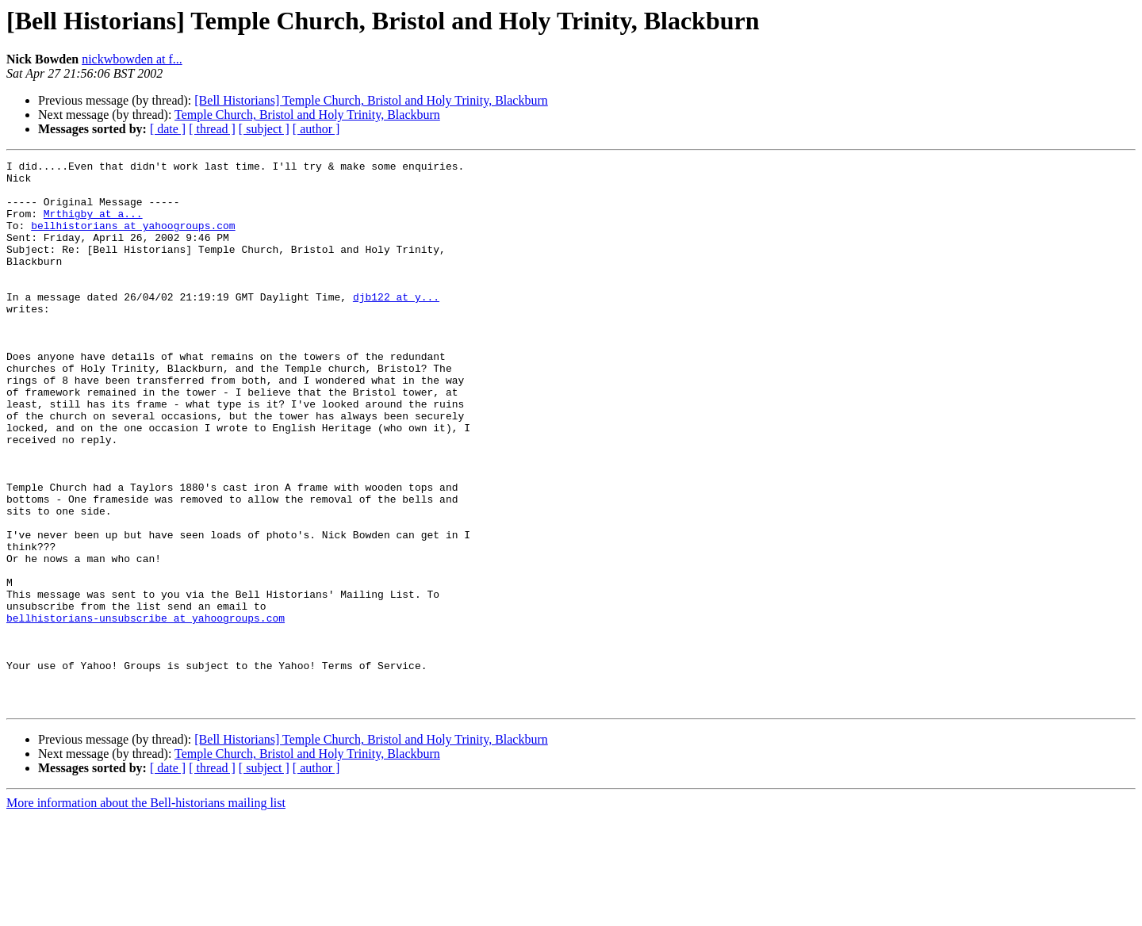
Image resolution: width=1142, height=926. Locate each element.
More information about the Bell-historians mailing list (146, 912)
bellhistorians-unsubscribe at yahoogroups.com (145, 710)
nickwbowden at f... (132, 59)
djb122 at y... (396, 325)
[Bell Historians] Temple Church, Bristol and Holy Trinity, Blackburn (371, 100)
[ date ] (168, 129)
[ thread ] (212, 129)
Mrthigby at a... (93, 225)
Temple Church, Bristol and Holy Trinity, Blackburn (307, 114)
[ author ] (316, 129)
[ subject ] (264, 129)
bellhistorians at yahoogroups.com (133, 239)
